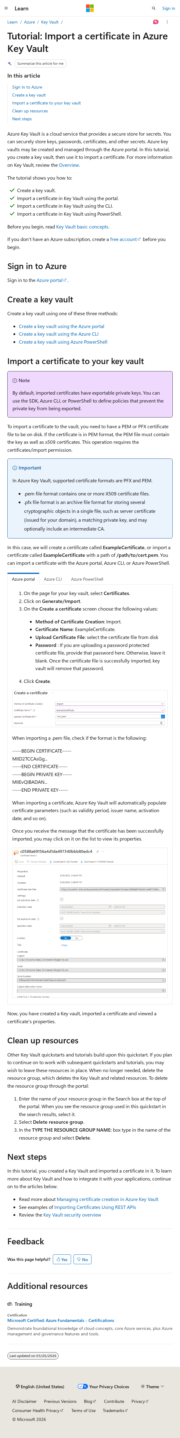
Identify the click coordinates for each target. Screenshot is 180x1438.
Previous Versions (60, 1401)
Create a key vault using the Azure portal (61, 326)
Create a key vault (29, 95)
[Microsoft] (90, 8)
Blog (88, 1401)
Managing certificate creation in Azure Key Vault (107, 1199)
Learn (12, 22)
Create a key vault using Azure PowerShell (63, 341)
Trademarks (113, 1410)
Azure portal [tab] (23, 579)
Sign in (168, 8)
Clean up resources (30, 111)
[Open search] (154, 8)
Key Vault (50, 22)
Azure (29, 22)
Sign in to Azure (27, 87)
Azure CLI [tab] (53, 579)
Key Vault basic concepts (82, 226)
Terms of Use (83, 1410)
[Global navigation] (6, 8)
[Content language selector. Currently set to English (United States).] (40, 1387)
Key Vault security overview (72, 1214)
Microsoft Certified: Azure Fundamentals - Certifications (60, 1320)
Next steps (22, 119)
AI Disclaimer (24, 1401)
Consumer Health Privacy (35, 1410)
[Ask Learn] (156, 22)
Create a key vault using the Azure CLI (59, 333)
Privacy (138, 1401)
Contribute (114, 1401)
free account (123, 239)
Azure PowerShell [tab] (87, 579)
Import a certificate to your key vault (46, 103)
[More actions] (167, 22)
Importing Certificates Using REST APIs (95, 1207)
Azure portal (50, 280)
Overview (69, 165)
